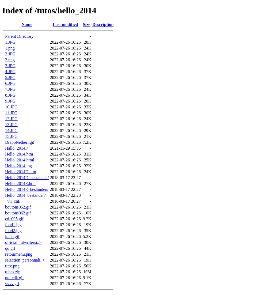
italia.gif (12, 236)
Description (102, 24)
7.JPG (10, 89)
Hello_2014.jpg (18, 166)
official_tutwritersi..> (23, 242)
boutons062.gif (18, 213)
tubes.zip (12, 272)
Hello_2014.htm (19, 154)
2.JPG (10, 54)
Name (27, 24)
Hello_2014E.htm (20, 183)
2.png (10, 60)
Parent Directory (19, 36)
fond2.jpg (13, 230)
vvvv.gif (12, 283)
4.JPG (10, 71)
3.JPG (10, 65)
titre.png (12, 266)
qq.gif (10, 248)
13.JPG (11, 124)
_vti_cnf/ (13, 201)
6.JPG (10, 83)
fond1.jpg (13, 224)
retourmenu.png (18, 254)
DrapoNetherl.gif (20, 142)
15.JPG (11, 136)
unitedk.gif (14, 277)
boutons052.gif (18, 207)
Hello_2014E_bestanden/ (26, 189)
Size (86, 24)
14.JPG (11, 130)
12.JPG (11, 118)
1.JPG (10, 42)
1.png (10, 48)
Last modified (65, 24)
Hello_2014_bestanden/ (25, 195)
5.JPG (10, 77)
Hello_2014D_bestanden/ (27, 177)
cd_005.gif (14, 219)
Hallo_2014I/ (16, 148)
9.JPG (10, 101)
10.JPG (11, 107)
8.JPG (10, 95)
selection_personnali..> (25, 260)
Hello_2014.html (19, 160)
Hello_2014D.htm (20, 171)
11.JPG (11, 113)
